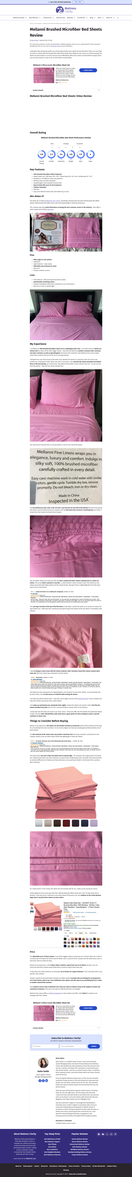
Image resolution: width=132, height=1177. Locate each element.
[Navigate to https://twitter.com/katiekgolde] (43, 1080)
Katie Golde (35, 40)
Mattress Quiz (60, 18)
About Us (109, 18)
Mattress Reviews (18, 18)
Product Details (38, 90)
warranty (50, 209)
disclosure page (55, 46)
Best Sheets (38, 23)
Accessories (81, 18)
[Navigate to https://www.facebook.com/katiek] (40, 1080)
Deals (99, 18)
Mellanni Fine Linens (53, 201)
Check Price (78, 2)
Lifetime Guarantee (55, 993)
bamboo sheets (83, 699)
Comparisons (47, 18)
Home (31, 23)
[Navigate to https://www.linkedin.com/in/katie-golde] (46, 1080)
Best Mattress (33, 18)
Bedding (70, 18)
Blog (91, 18)
